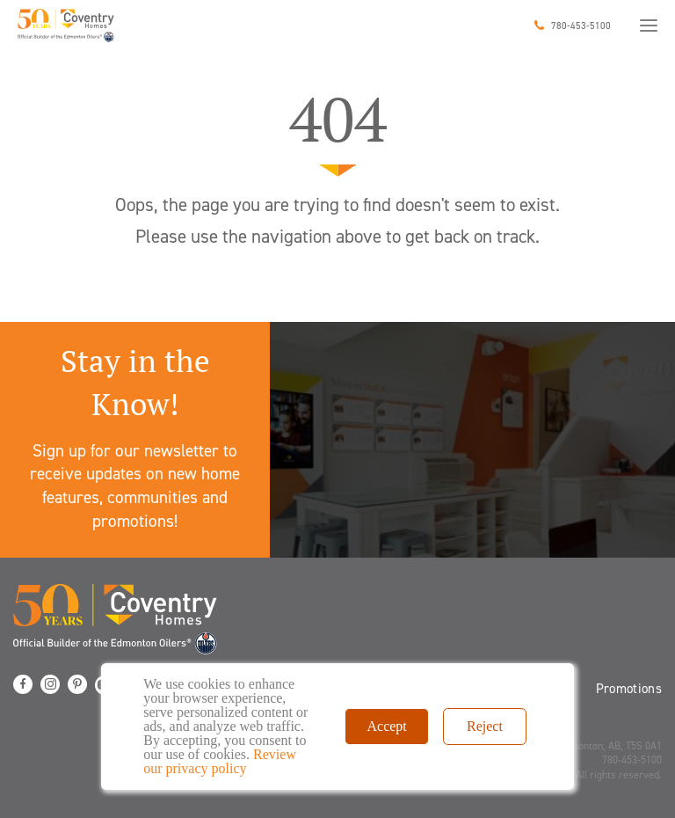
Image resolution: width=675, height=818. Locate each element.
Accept (386, 726)
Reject (485, 726)
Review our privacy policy (219, 761)
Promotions (629, 688)
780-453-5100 (581, 26)
